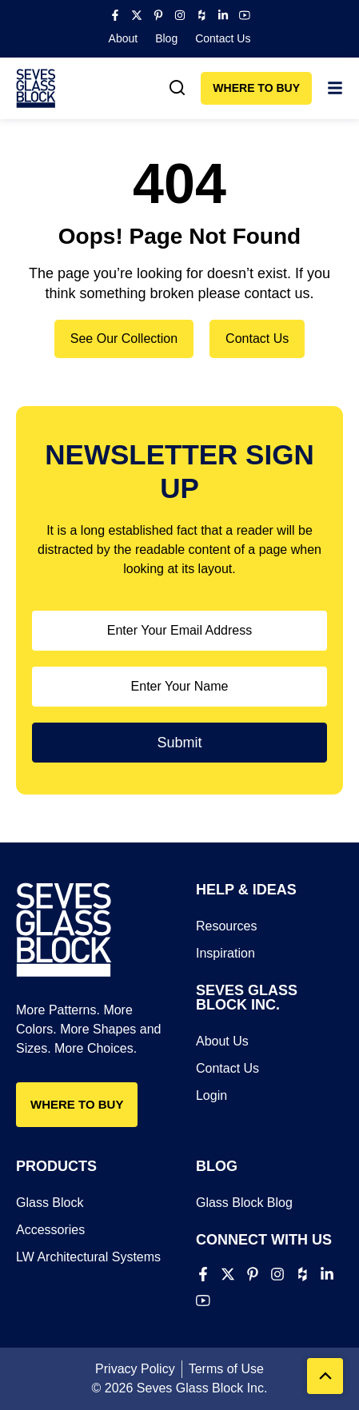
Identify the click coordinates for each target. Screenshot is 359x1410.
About (123, 38)
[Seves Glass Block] (36, 88)
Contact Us (222, 38)
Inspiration (225, 953)
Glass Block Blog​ (244, 1202)
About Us (222, 1041)
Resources (226, 926)
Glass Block (49, 1202)
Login (211, 1095)
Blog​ (166, 38)
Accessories (50, 1230)
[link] (177, 88)
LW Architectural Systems (88, 1257)
